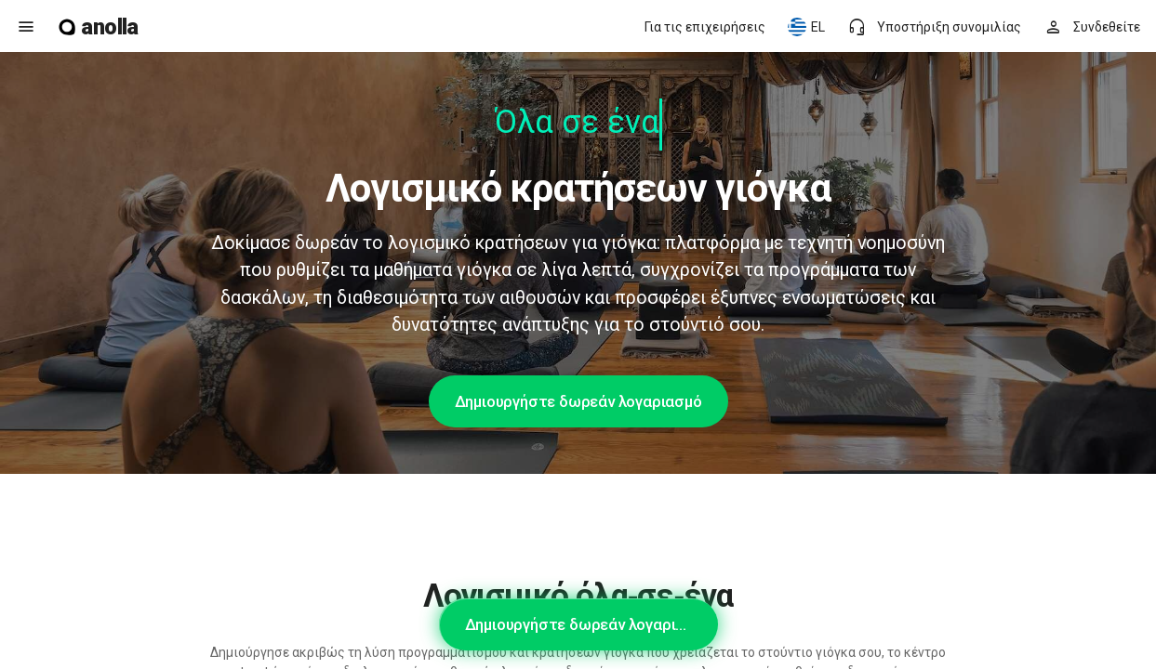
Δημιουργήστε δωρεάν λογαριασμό (578, 401)
